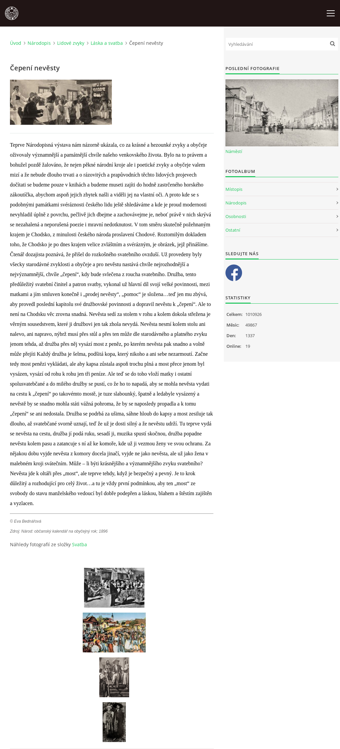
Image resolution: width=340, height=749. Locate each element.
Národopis (39, 43)
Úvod (15, 43)
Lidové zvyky (70, 43)
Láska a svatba (107, 43)
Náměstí (233, 151)
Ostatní (232, 230)
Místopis (233, 189)
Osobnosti (235, 216)
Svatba (79, 544)
